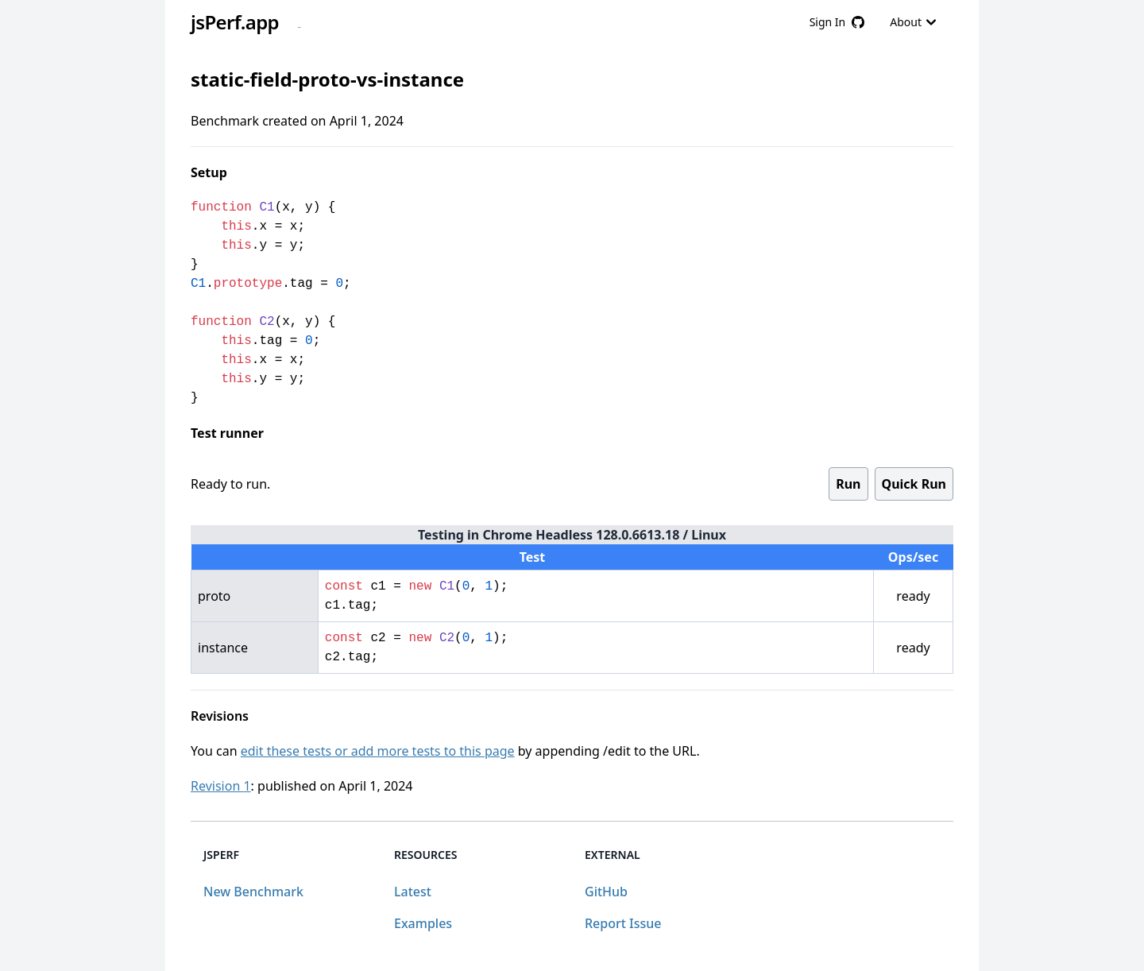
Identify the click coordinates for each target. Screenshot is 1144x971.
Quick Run (914, 484)
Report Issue (623, 923)
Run (848, 484)
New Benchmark (253, 891)
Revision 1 (221, 786)
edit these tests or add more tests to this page (378, 751)
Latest (412, 891)
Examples (423, 923)
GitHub (606, 891)
